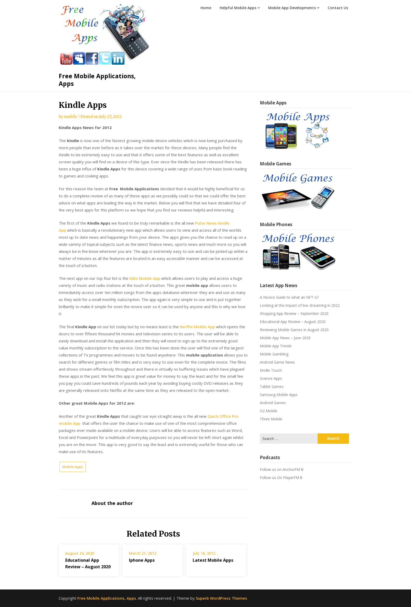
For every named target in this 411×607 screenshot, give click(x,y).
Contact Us (338, 7)
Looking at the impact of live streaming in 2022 (300, 305)
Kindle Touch (271, 370)
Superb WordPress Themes (221, 598)
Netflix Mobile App (197, 326)
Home (206, 7)
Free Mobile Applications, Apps (97, 80)
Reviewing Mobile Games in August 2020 (294, 329)
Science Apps (271, 378)
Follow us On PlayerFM (279, 477)
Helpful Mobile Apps (238, 7)
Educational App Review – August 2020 (293, 321)
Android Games (273, 402)
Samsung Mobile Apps (279, 394)
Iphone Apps (142, 560)
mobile (70, 116)
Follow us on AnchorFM (280, 469)
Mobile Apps (72, 466)
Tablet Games (272, 386)
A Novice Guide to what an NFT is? (289, 297)
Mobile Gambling (274, 354)
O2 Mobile (268, 410)
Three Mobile (271, 418)
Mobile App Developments (292, 7)
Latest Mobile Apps (213, 560)
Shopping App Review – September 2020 (294, 313)
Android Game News (277, 362)
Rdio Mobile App (144, 278)
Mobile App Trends (276, 345)
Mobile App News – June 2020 (285, 337)
